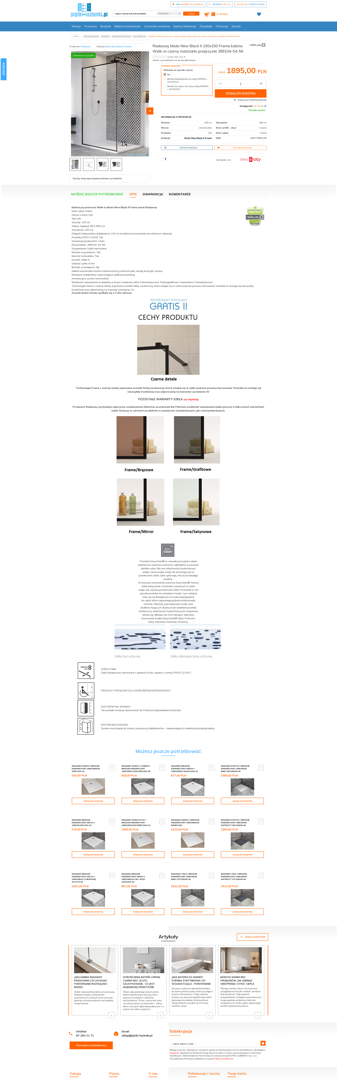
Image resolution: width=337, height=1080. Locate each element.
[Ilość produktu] (240, 84)
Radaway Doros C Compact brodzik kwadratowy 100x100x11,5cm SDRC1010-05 (136, 768)
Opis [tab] (133, 194)
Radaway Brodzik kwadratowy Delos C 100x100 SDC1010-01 (83, 817)
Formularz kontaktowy (91, 1034)
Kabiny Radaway (184, 26)
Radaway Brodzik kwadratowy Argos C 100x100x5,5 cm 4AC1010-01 (184, 768)
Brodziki (105, 26)
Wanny (76, 26)
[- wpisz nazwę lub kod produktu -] (133, 13)
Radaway (85, 46)
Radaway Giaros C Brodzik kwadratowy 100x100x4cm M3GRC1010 (185, 817)
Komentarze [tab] (180, 194)
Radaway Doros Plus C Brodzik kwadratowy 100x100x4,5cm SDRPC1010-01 (136, 817)
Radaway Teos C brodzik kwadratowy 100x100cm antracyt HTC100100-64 (234, 868)
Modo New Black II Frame (118, 46)
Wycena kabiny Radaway (84, 1070)
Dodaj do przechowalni (250, 100)
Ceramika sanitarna (157, 26)
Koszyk (236, 26)
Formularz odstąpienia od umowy (206, 1074)
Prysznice (90, 26)
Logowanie (233, 1070)
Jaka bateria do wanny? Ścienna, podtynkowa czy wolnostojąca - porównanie (191, 969)
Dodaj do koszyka (241, 93)
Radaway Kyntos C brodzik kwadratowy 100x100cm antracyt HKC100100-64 (235, 817)
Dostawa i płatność (234, 148)
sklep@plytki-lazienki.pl (137, 1024)
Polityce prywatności (224, 1047)
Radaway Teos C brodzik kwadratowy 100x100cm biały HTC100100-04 (184, 868)
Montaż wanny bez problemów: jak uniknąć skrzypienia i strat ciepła (237, 969)
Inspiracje (154, 1070)
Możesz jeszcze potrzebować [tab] (97, 194)
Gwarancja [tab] (153, 194)
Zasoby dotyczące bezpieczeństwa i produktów (97, 178)
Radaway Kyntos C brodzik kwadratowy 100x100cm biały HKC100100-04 (235, 768)
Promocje (222, 26)
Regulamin (175, 1042)
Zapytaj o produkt (181, 148)
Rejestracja (233, 1074)
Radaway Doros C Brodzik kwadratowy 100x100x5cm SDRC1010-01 (86, 768)
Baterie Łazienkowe (128, 26)
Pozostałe (206, 26)
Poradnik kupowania (120, 1074)
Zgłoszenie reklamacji (199, 1070)
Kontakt (153, 1074)
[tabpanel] (168, 473)
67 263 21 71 (85, 1024)
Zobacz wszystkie (252, 925)
